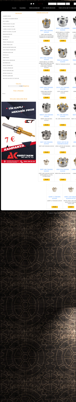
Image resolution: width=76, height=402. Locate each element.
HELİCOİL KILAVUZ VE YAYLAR (11, 78)
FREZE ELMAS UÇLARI (8, 26)
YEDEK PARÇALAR (7, 44)
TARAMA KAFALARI (8, 52)
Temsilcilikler (23, 7)
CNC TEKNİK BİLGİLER (49, 7)
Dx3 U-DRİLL (6, 21)
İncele (46, 40)
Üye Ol (40, 3)
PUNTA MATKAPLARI (8, 70)
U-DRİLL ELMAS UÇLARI (9, 29)
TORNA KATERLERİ (34, 7)
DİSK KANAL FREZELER (9, 60)
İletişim (3, 93)
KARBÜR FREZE (7, 16)
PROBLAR (5, 39)
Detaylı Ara (26, 86)
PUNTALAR (5, 55)
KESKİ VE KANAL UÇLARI (9, 31)
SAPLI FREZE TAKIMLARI (9, 49)
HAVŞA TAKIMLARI (8, 65)
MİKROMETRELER (7, 34)
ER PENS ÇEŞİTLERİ (8, 75)
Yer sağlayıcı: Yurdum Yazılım (54, 213)
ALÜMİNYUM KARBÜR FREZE (10, 18)
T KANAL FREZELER (8, 68)
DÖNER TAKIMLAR (7, 73)
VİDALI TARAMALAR (8, 42)
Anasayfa (14, 7)
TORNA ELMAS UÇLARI (9, 23)
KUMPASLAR (6, 36)
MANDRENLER (6, 62)
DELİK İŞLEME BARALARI (9, 47)
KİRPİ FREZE (6, 57)
